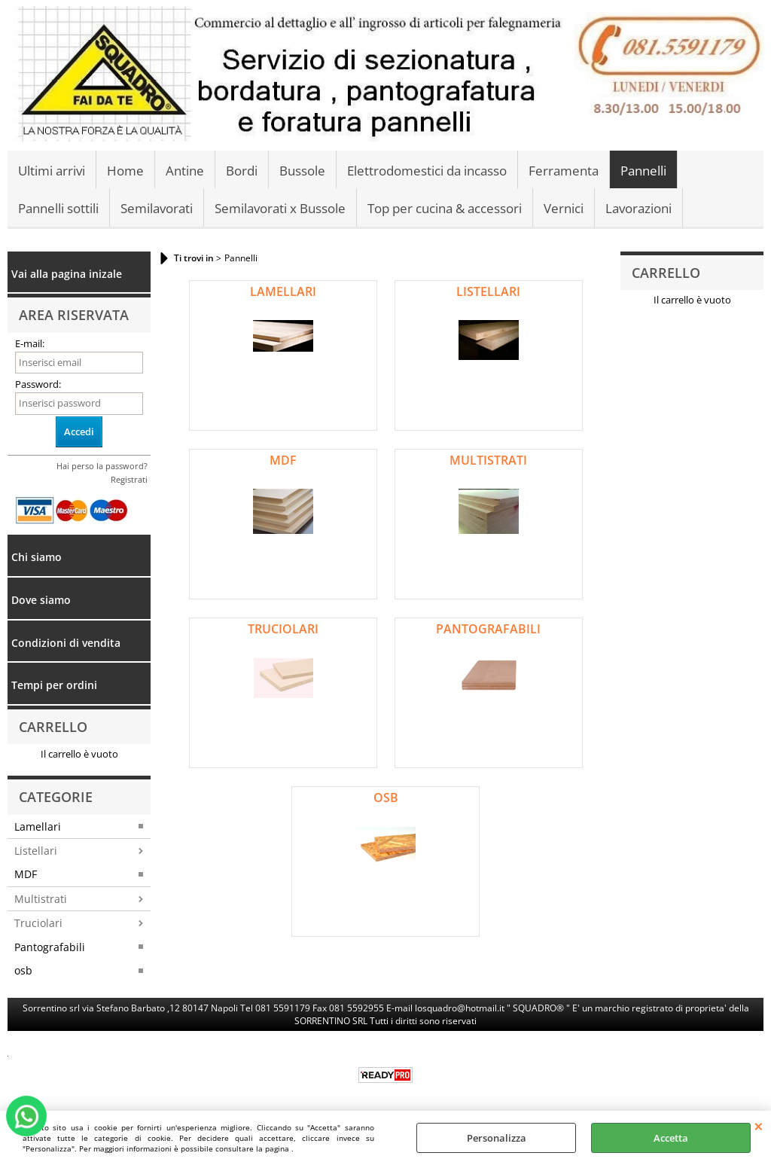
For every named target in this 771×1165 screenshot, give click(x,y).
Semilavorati (156, 208)
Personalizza (496, 1138)
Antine (185, 170)
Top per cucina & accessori (444, 208)
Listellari (35, 850)
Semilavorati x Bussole (280, 208)
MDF (25, 874)
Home (125, 170)
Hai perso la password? (102, 465)
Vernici (564, 208)
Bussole (302, 170)
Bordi (242, 170)
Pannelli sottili (58, 208)
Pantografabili (49, 947)
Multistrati (40, 899)
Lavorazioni (638, 208)
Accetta (671, 1138)
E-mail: (29, 343)
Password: (38, 384)
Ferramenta (564, 170)
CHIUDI (758, 1125)
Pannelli (643, 170)
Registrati (129, 479)
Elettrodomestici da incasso (427, 170)
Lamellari (37, 826)
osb (23, 970)
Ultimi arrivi (51, 170)
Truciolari (38, 923)
